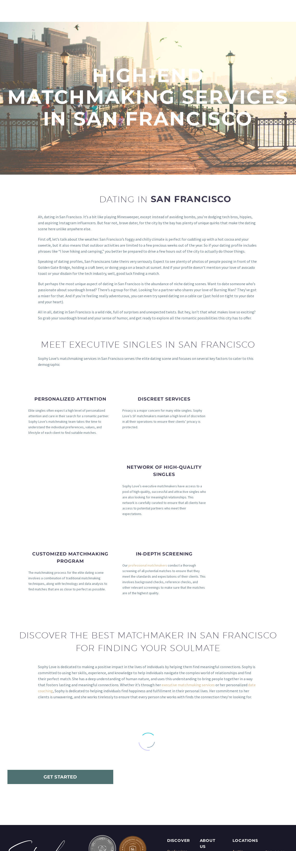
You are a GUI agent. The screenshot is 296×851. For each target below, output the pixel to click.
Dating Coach (178, 784)
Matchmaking (178, 754)
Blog (204, 778)
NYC (236, 802)
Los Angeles (242, 790)
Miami (238, 796)
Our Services (177, 747)
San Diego (273, 766)
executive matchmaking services (188, 581)
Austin (238, 747)
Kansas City (242, 784)
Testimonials (211, 766)
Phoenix (272, 754)
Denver (238, 772)
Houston (240, 778)
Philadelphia (275, 748)
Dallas (238, 766)
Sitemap (207, 784)
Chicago (239, 760)
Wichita (271, 796)
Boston (239, 754)
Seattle (271, 778)
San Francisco (276, 772)
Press (204, 772)
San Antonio (275, 760)
